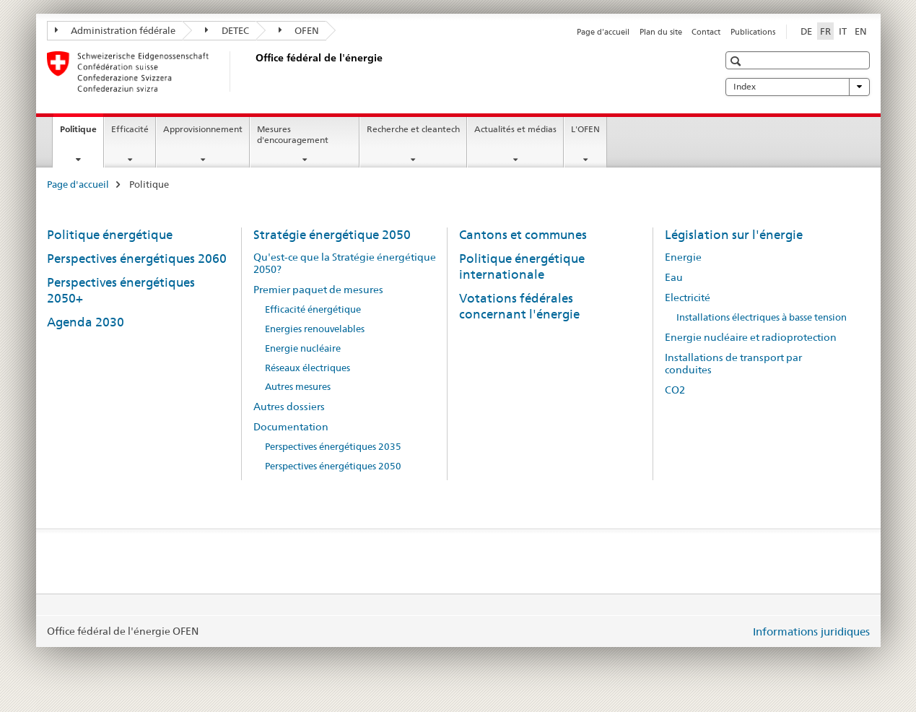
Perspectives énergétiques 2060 (137, 258)
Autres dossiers (289, 406)
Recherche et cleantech (413, 128)
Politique (81, 133)
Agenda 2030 (85, 322)
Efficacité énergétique (313, 309)
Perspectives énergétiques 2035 (333, 446)
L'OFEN (585, 128)
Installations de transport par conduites (733, 363)
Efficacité (130, 128)
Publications (752, 32)
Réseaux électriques (307, 367)
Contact (706, 32)
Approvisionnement (203, 128)
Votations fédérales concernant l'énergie (519, 306)
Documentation (290, 427)
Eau (674, 277)
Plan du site (661, 32)
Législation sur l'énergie (734, 234)
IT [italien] (843, 31)
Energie (683, 257)
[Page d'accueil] (252, 71)
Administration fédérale (115, 30)
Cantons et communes (523, 234)
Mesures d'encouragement (292, 134)
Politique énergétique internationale (522, 266)
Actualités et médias (515, 128)
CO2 (675, 390)
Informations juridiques (811, 631)
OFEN (299, 30)
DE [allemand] (806, 31)
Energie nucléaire (303, 348)
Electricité (687, 297)
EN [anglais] (861, 31)
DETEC (227, 30)
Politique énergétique (110, 234)
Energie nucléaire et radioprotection (751, 337)
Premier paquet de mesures (318, 289)
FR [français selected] (825, 31)
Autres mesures (298, 386)
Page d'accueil (603, 32)
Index (797, 87)
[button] (737, 61)
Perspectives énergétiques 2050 (333, 466)
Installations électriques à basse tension (761, 317)
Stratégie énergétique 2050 (332, 234)
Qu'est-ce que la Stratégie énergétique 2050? (344, 263)
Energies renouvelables (315, 329)
